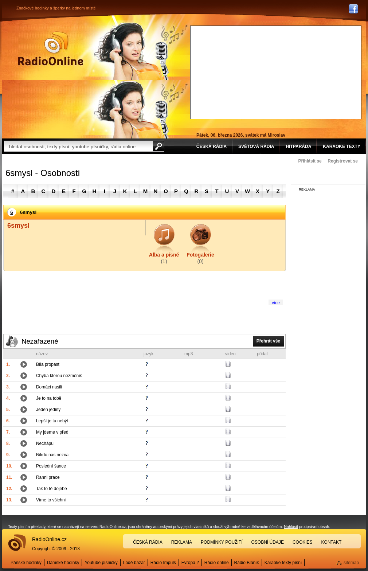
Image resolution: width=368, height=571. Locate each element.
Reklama (181, 542)
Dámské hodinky (63, 562)
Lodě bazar (134, 562)
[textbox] (78, 146)
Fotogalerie (200, 255)
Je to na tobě (48, 398)
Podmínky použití (221, 542)
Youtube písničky (101, 562)
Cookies (303, 542)
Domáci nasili (49, 387)
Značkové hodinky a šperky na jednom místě (56, 8)
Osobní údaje (267, 542)
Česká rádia (148, 542)
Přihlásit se (310, 161)
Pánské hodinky (26, 562)
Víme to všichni (51, 499)
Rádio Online (50, 48)
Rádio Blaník (246, 562)
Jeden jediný (48, 409)
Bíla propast (47, 364)
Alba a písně (164, 255)
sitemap (351, 562)
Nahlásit (291, 526)
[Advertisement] (250, 71)
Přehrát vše (268, 341)
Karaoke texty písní (283, 562)
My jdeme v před (52, 432)
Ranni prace (48, 477)
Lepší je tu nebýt (52, 420)
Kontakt (331, 542)
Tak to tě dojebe (51, 488)
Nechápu (45, 443)
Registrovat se (343, 161)
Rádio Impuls (163, 562)
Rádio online (216, 562)
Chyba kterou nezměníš (59, 375)
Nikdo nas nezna (52, 454)
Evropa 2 (190, 562)
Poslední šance (51, 466)
